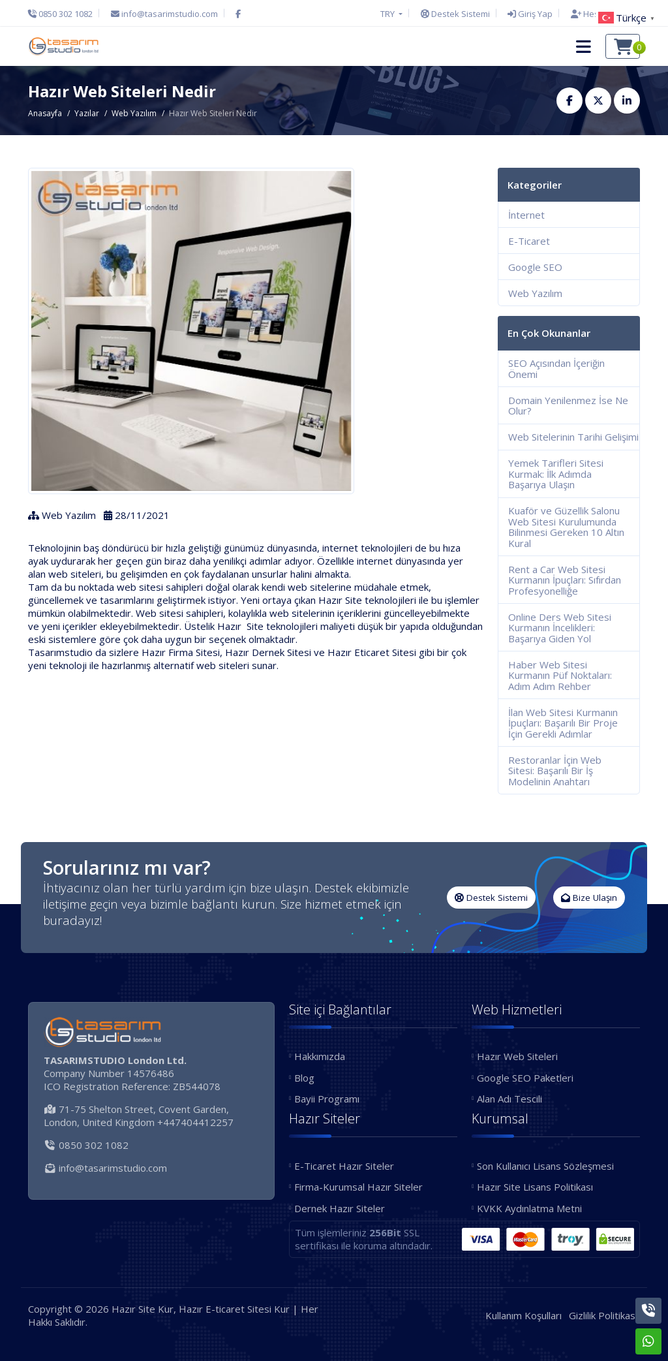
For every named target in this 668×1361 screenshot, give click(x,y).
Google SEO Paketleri (525, 1077)
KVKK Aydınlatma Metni (529, 1208)
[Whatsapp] (648, 1341)
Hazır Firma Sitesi (181, 652)
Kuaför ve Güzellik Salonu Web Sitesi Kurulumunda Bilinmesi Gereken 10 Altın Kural (566, 527)
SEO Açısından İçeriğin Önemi (556, 368)
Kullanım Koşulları (523, 1315)
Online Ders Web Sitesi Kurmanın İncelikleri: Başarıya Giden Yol (559, 627)
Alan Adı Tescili (509, 1098)
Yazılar (86, 113)
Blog (304, 1077)
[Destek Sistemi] (455, 14)
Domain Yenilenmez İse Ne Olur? (568, 406)
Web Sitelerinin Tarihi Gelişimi (573, 436)
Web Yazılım (134, 113)
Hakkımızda (319, 1056)
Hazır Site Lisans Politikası (535, 1186)
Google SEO (535, 267)
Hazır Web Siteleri (517, 1056)
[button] (583, 46)
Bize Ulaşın (589, 897)
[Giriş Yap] (530, 14)
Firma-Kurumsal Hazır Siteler (358, 1186)
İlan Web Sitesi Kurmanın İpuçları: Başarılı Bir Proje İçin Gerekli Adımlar (563, 723)
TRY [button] (388, 14)
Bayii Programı (326, 1098)
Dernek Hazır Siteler (339, 1208)
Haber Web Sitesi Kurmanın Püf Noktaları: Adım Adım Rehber (560, 675)
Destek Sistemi (491, 897)
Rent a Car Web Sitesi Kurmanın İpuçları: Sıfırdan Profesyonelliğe (564, 580)
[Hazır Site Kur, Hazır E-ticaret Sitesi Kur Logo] (63, 46)
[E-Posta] (164, 14)
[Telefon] (63, 14)
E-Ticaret (529, 240)
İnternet (526, 214)
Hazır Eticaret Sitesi (371, 652)
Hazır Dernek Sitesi (268, 652)
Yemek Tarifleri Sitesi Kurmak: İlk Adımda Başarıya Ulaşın (555, 473)
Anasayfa (45, 113)
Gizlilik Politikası (603, 1315)
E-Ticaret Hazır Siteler (344, 1165)
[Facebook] (238, 14)
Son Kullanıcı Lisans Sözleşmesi (545, 1165)
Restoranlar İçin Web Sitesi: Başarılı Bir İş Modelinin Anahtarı (554, 770)
